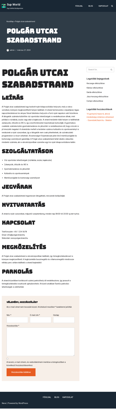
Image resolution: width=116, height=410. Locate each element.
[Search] (112, 6)
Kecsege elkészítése (96, 83)
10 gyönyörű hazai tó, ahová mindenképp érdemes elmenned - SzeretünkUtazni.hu (100, 117)
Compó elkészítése (95, 101)
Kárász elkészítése (95, 88)
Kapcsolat (103, 6)
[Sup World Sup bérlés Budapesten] (12, 6)
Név (9, 316)
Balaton (108, 121)
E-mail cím (35, 316)
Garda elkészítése (94, 92)
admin (12, 50)
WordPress (23, 405)
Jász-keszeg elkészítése (97, 97)
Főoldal (79, 6)
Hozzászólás (13, 327)
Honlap (56, 316)
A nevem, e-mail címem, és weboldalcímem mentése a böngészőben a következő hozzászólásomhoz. (36, 365)
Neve (4, 405)
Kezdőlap (10, 21)
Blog (90, 6)
